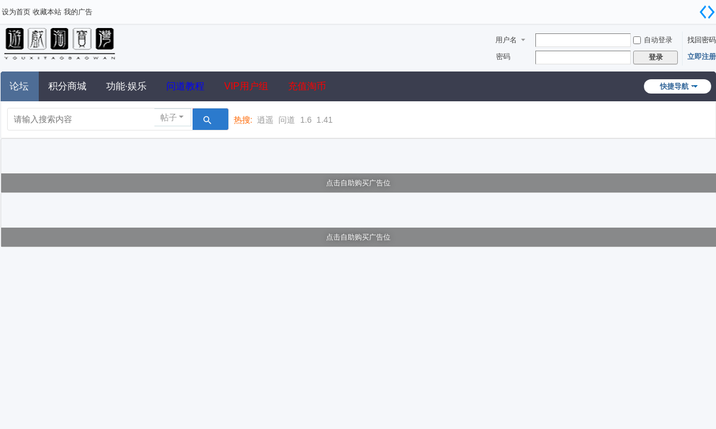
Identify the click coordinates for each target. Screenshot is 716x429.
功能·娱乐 (126, 86)
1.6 (305, 120)
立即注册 (701, 56)
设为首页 (16, 12)
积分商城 (67, 86)
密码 (503, 56)
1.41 (325, 120)
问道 (286, 120)
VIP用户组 (246, 86)
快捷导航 (674, 86)
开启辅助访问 (692, 8)
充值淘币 (307, 86)
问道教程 (185, 86)
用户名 (506, 40)
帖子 (168, 117)
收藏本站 (47, 12)
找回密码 (701, 40)
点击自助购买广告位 (358, 183)
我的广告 (78, 12)
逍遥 (265, 120)
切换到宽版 (707, 12)
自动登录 (652, 40)
